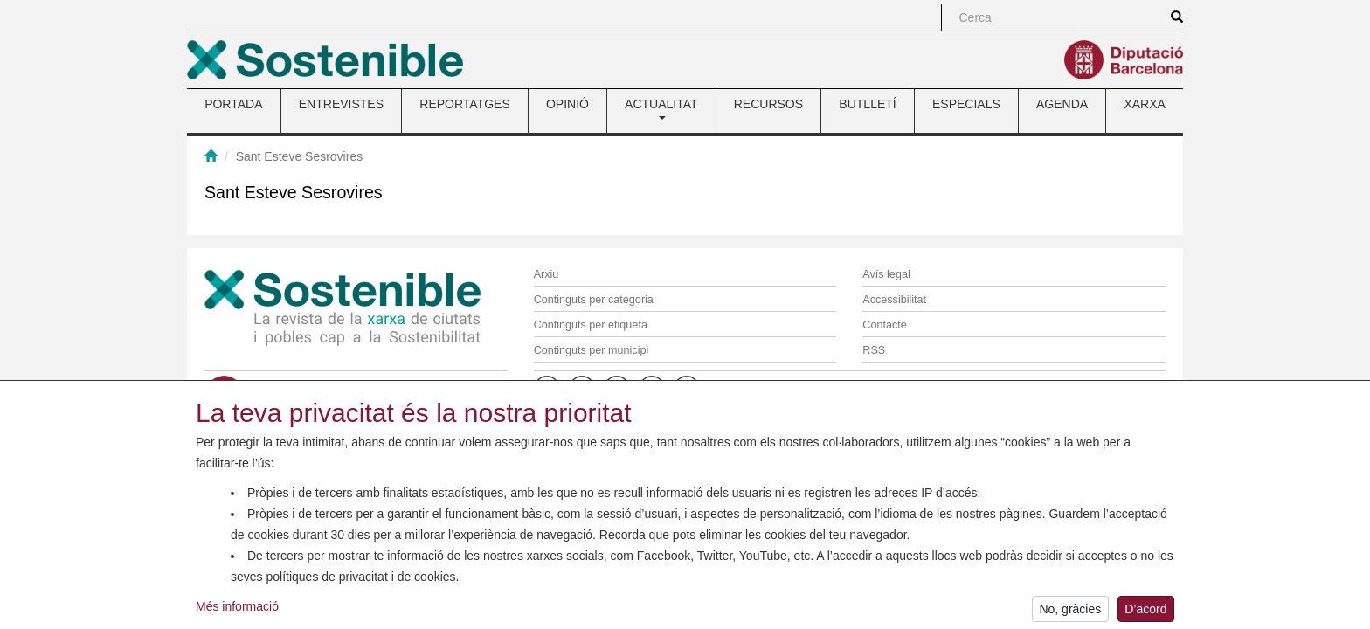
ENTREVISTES (341, 104)
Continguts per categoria (594, 300)
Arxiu (546, 274)
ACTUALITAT (661, 108)
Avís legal (886, 274)
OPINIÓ (567, 104)
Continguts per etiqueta (590, 325)
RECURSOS (768, 104)
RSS (873, 350)
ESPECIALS (966, 104)
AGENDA (1062, 104)
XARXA (1144, 104)
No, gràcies (1070, 613)
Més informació (237, 612)
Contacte (884, 325)
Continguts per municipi (591, 350)
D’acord (1145, 613)
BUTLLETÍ (867, 104)
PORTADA (233, 104)
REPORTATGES (464, 104)
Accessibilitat (894, 300)
